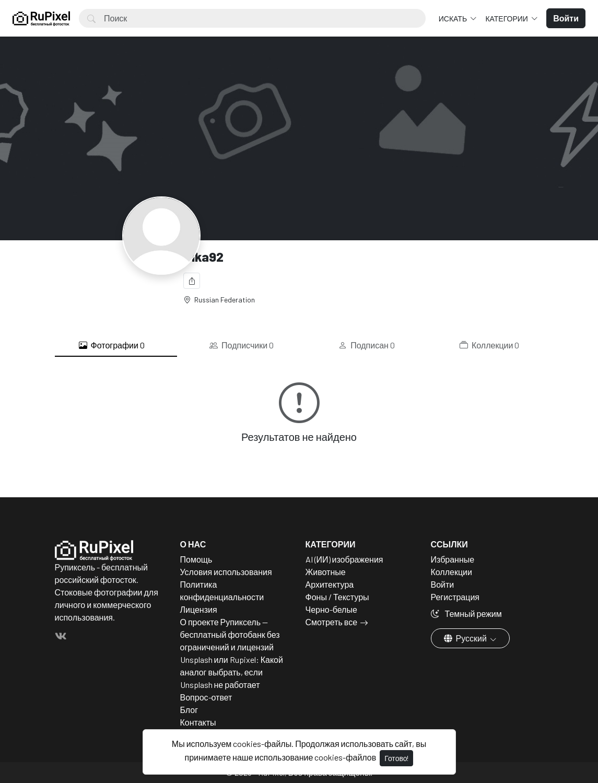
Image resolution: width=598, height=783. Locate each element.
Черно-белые (331, 609)
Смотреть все (332, 622)
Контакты (198, 722)
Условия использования (226, 572)
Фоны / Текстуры (337, 597)
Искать (453, 18)
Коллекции (489, 345)
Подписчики (241, 345)
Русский (466, 638)
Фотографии (112, 345)
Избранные (453, 559)
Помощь (196, 559)
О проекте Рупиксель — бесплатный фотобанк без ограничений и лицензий (230, 634)
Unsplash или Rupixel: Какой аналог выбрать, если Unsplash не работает (231, 672)
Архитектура (330, 584)
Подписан (366, 345)
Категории (507, 18)
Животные (326, 572)
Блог (189, 710)
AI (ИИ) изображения (344, 559)
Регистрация (455, 597)
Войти (442, 584)
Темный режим (466, 613)
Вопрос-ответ (206, 697)
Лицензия (198, 609)
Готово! (396, 758)
